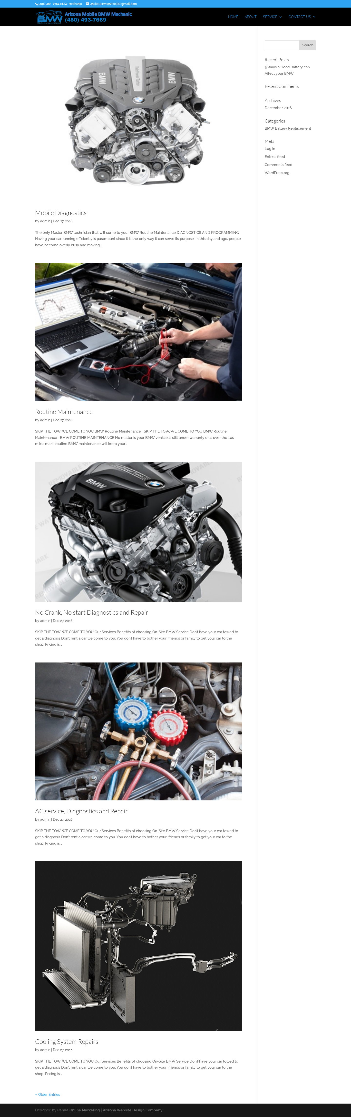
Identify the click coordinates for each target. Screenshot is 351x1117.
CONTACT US (300, 17)
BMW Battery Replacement (288, 128)
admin (45, 221)
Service (270, 17)
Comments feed (278, 165)
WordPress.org (277, 173)
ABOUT (251, 17)
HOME (233, 17)
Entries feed (275, 157)
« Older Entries (47, 1094)
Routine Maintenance (64, 411)
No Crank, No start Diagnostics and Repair (91, 612)
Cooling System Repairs (66, 1041)
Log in (270, 148)
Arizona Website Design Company (132, 1110)
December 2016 (278, 108)
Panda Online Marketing (78, 1110)
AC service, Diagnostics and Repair (81, 811)
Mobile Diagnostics (61, 213)
